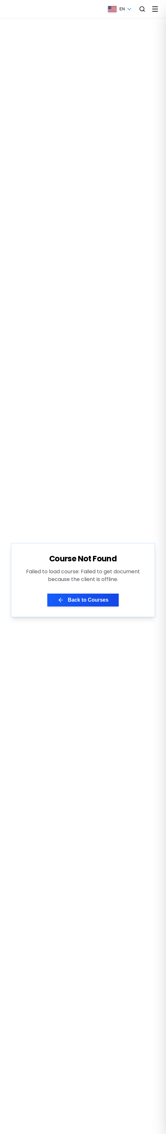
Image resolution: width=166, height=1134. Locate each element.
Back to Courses (83, 600)
